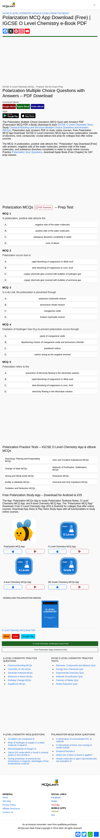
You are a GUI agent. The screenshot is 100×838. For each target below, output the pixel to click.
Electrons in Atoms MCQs (20, 676)
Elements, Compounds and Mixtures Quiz (76, 665)
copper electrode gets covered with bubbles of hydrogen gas (52, 274)
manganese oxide (52, 311)
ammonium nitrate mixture (52, 305)
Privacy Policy (9, 805)
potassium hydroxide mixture (52, 298)
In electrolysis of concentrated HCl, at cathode (74, 740)
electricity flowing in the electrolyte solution (52, 391)
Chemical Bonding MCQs (20, 665)
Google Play (28, 636)
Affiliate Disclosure (11, 808)
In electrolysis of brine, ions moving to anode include (74, 746)
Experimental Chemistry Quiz (70, 673)
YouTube (55, 805)
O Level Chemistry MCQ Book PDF (18, 630)
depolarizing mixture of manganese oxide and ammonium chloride (52, 342)
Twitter (54, 801)
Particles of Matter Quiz (67, 680)
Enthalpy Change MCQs (19, 680)
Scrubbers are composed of (21, 739)
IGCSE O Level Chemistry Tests (75, 124)
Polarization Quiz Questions (27, 152)
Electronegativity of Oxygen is (22, 749)
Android (55, 811)
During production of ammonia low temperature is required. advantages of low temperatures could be (28, 761)
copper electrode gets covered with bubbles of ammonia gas (52, 280)
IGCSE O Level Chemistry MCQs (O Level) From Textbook (35, 13)
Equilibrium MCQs (16, 684)
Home (5, 797)
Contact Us (7, 812)
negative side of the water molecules (52, 224)
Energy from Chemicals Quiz (69, 669)
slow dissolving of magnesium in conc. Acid (52, 268)
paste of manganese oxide (52, 336)
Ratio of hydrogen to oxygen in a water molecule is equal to (26, 743)
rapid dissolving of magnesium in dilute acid (52, 261)
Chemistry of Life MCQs (19, 669)
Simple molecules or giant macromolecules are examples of (76, 759)
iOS (53, 815)
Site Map (6, 801)
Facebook (56, 797)
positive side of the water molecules (52, 231)
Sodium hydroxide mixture (52, 317)
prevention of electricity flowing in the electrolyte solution (52, 373)
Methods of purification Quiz (69, 676)
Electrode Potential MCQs (20, 673)
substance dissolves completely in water (52, 237)
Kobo (15, 636)
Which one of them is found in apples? (74, 755)
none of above (52, 243)
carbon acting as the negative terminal (52, 354)
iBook (6, 636)
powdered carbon (52, 348)
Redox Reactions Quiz (66, 684)
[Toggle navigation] (94, 5)
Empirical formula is (65, 751)
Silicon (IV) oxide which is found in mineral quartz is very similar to (28, 753)
